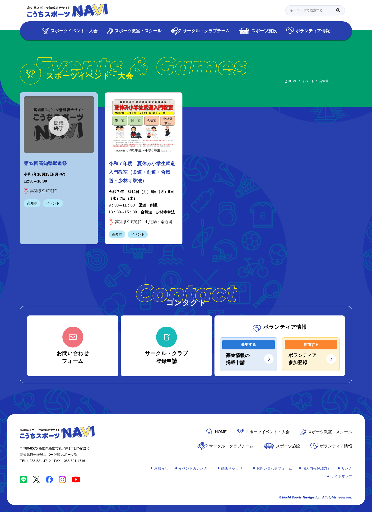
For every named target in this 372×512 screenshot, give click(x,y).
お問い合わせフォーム (274, 468)
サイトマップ (341, 476)
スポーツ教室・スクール (138, 30)
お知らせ (161, 468)
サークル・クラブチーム (206, 30)
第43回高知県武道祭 (45, 163)
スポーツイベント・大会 (74, 30)
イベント (53, 203)
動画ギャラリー (233, 468)
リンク (346, 468)
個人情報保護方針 (316, 468)
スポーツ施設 (264, 30)
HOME (221, 432)
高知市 (32, 203)
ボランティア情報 (313, 30)
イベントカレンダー (195, 468)
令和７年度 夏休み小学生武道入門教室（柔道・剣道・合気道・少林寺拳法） (142, 172)
